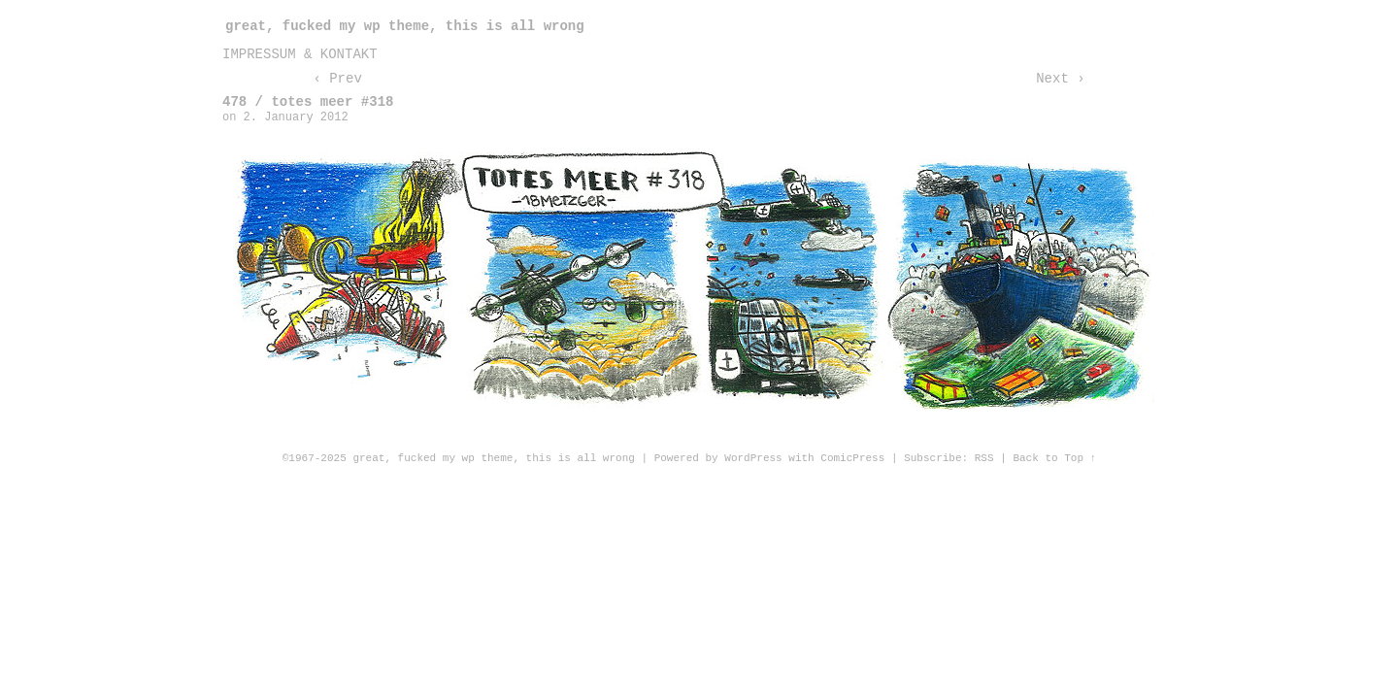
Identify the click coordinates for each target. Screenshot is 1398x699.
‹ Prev (337, 78)
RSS (984, 458)
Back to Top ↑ (1054, 458)
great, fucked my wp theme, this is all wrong (404, 26)
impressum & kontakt (300, 54)
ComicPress (852, 458)
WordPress (753, 458)
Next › (1060, 78)
